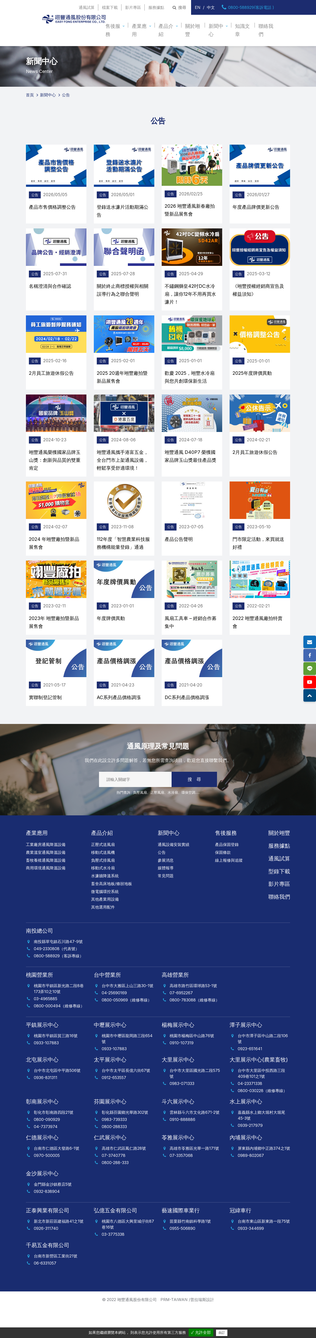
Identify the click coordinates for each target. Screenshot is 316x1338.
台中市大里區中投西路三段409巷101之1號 (261, 1103)
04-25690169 (114, 1023)
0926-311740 (46, 1258)
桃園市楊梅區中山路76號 (192, 1066)
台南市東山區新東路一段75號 (264, 1251)
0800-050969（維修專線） (127, 1030)
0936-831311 (45, 1107)
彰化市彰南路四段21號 (53, 1142)
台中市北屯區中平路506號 (57, 1100)
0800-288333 (114, 1156)
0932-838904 (47, 1221)
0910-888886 (182, 1149)
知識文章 (242, 30)
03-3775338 (113, 1264)
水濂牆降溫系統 (105, 906)
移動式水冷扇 (103, 898)
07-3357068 (181, 1185)
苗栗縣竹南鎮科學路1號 (190, 1251)
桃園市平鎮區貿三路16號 (56, 1066)
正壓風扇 (157, 823)
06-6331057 (45, 1293)
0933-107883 (46, 1073)
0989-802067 (251, 1185)
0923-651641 (250, 1079)
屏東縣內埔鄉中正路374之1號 (264, 1178)
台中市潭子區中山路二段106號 (263, 1069)
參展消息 (166, 890)
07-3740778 (113, 1185)
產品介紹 (165, 30)
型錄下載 (279, 901)
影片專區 (133, 7)
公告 (162, 882)
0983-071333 (182, 1113)
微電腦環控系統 (105, 921)
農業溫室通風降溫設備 (45, 882)
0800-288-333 (115, 1192)
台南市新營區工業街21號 (55, 1286)
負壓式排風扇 (103, 890)
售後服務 (112, 30)
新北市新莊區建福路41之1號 (58, 1251)
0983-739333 (114, 1149)
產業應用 (139, 30)
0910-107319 (182, 1073)
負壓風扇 (140, 823)
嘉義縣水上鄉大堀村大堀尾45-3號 (261, 1145)
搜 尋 (194, 809)
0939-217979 (250, 1155)
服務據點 (156, 7)
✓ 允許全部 (201, 1332)
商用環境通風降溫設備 (45, 898)
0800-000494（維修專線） (59, 1036)
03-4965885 (45, 1029)
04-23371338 (250, 1113)
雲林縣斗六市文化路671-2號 (194, 1142)
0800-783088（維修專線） (194, 1030)
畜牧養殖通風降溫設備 (45, 890)
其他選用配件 (103, 937)
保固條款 (223, 882)
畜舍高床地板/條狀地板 (111, 913)
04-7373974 (46, 1156)
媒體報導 (166, 898)
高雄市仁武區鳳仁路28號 (124, 1178)
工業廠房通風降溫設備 (45, 874)
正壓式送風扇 (103, 874)
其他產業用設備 (105, 929)
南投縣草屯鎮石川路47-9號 (58, 971)
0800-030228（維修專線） (262, 1120)
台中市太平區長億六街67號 (126, 1100)
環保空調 (188, 823)
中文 (211, 7)
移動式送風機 (103, 882)
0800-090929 (47, 1149)
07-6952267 (181, 1023)
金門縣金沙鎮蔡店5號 (53, 1214)
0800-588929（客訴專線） (58, 986)
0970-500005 (47, 1185)
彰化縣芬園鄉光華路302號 (125, 1142)
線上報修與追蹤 (229, 890)
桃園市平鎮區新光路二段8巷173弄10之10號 (59, 1018)
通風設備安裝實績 (173, 874)
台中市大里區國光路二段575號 (195, 1103)
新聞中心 (216, 30)
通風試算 (87, 7)
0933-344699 (251, 1258)
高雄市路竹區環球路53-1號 (193, 1015)
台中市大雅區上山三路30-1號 (127, 1015)
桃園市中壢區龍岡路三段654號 (127, 1069)
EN (197, 7)
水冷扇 (173, 823)
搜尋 (179, 7)
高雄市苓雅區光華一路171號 (194, 1178)
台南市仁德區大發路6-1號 (56, 1178)
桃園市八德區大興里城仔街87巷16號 (128, 1254)
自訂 (221, 1333)
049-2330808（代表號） (56, 979)
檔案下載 (110, 7)
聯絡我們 (265, 30)
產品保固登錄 (227, 874)
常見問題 (166, 906)
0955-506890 (182, 1258)
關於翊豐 (192, 30)
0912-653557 (114, 1107)
